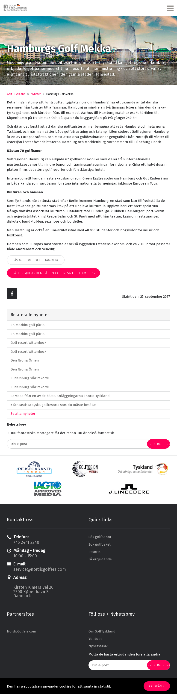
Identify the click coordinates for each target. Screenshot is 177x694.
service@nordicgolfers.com (39, 569)
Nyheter (36, 94)
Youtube (95, 639)
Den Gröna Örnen (25, 360)
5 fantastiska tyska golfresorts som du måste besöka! (53, 405)
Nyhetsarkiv (97, 646)
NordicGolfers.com (21, 631)
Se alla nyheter (23, 414)
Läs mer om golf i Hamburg (35, 260)
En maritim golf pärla (28, 325)
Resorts (94, 552)
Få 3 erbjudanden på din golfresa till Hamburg (53, 273)
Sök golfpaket (99, 544)
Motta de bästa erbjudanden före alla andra (124, 654)
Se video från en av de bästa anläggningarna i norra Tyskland (60, 396)
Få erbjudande (100, 559)
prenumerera (158, 444)
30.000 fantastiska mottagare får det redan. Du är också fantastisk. (61, 433)
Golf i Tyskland (16, 94)
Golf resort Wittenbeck (28, 343)
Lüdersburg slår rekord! (30, 378)
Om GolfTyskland (101, 631)
